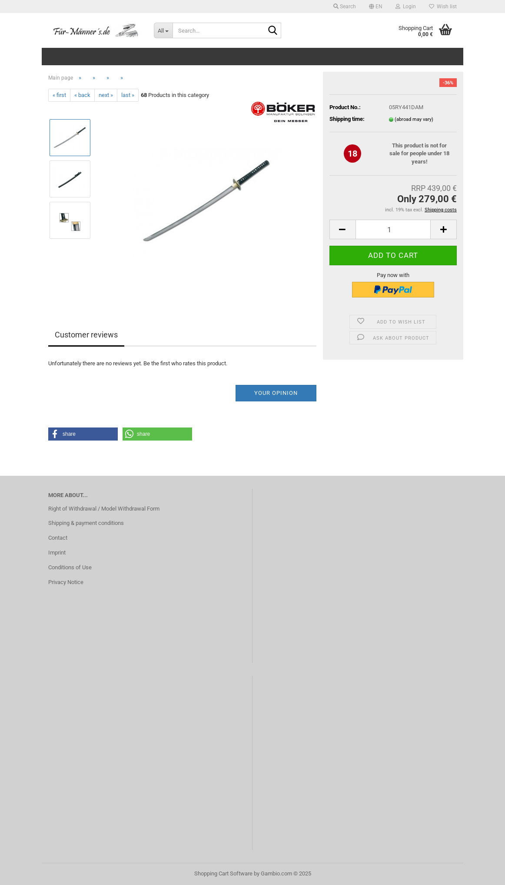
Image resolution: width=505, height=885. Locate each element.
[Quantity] (393, 229)
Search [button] (344, 6)
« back (82, 95)
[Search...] (163, 30)
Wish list (443, 6)
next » (106, 95)
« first (59, 95)
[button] (375, 6)
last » (127, 95)
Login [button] (405, 6)
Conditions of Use (70, 567)
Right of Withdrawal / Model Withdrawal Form (103, 508)
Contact (57, 537)
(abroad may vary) (414, 119)
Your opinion (276, 393)
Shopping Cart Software (223, 873)
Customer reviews (86, 334)
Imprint (57, 552)
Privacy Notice (65, 582)
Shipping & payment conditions (86, 523)
